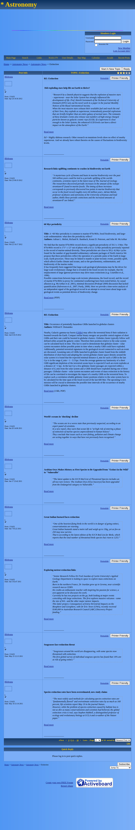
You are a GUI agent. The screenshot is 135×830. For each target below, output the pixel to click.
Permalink (104, 78)
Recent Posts (124, 57)
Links (39, 57)
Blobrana (9, 77)
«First (61, 740)
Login (126, 41)
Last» (85, 740)
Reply (127, 69)
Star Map (82, 57)
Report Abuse (67, 786)
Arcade (110, 57)
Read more (49, 132)
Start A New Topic (111, 69)
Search (25, 57)
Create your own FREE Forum (59, 782)
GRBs (79, 332)
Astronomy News (20, 64)
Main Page (11, 57)
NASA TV (53, 57)
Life (128, 743)
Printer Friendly (120, 78)
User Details (67, 57)
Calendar (96, 57)
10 (78, 740)
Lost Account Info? (121, 51)
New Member (124, 48)
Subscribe (124, 764)
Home (6, 64)
